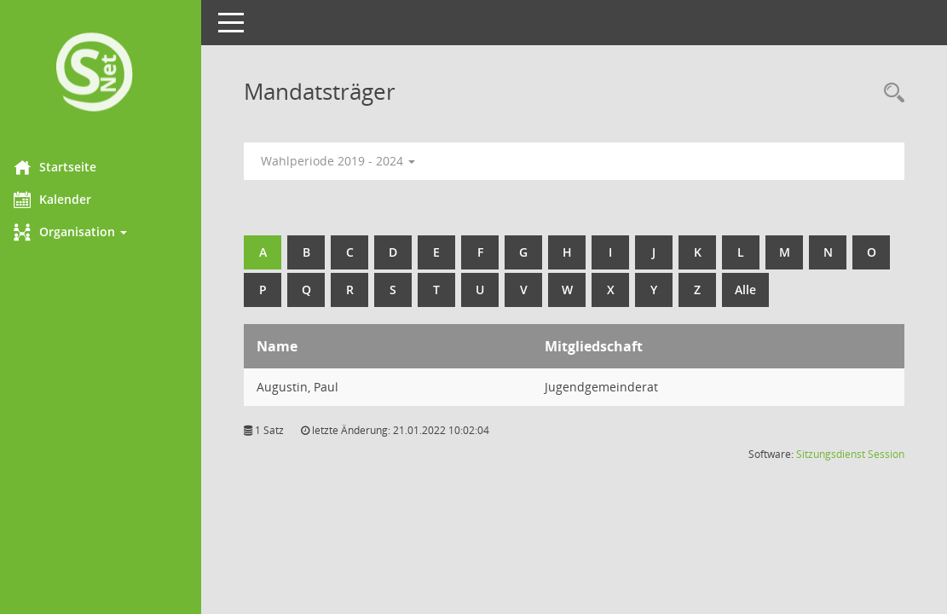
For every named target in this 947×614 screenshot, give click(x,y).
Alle (800, 289)
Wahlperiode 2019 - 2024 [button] (350, 161)
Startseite (67, 167)
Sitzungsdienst (830, 454)
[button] (106, 232)
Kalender (64, 199)
